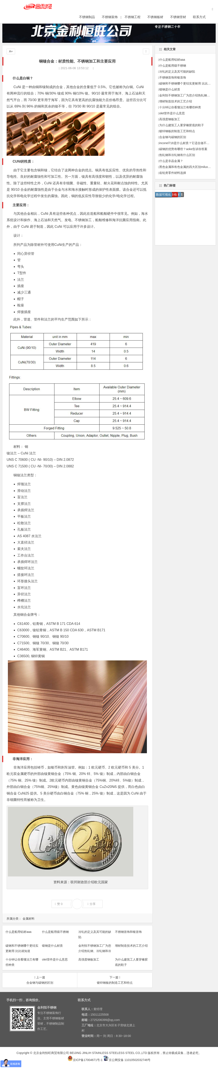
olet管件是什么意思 (55, 959)
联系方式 (206, 19)
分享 (91, 904)
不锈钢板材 (162, 19)
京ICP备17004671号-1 (85, 1060)
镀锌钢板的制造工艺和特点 (177, 131)
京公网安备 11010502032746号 (127, 1060)
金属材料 (28, 918)
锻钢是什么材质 (52, 945)
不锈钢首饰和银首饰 (128, 931)
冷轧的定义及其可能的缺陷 (177, 71)
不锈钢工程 (139, 19)
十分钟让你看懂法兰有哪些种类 (180, 107)
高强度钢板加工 (88, 959)
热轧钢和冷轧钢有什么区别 (177, 155)
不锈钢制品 (94, 19)
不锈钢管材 (185, 19)
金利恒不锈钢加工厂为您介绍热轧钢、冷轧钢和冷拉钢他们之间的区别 (94, 951)
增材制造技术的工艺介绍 (131, 945)
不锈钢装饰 (117, 19)
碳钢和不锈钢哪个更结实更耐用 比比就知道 (188, 83)
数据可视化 (163, 194)
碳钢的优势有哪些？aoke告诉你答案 (183, 149)
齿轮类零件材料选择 (172, 173)
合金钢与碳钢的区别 (172, 137)
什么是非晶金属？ (171, 161)
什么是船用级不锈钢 (55, 931)
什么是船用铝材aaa (18, 931)
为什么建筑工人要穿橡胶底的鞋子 (181, 125)
